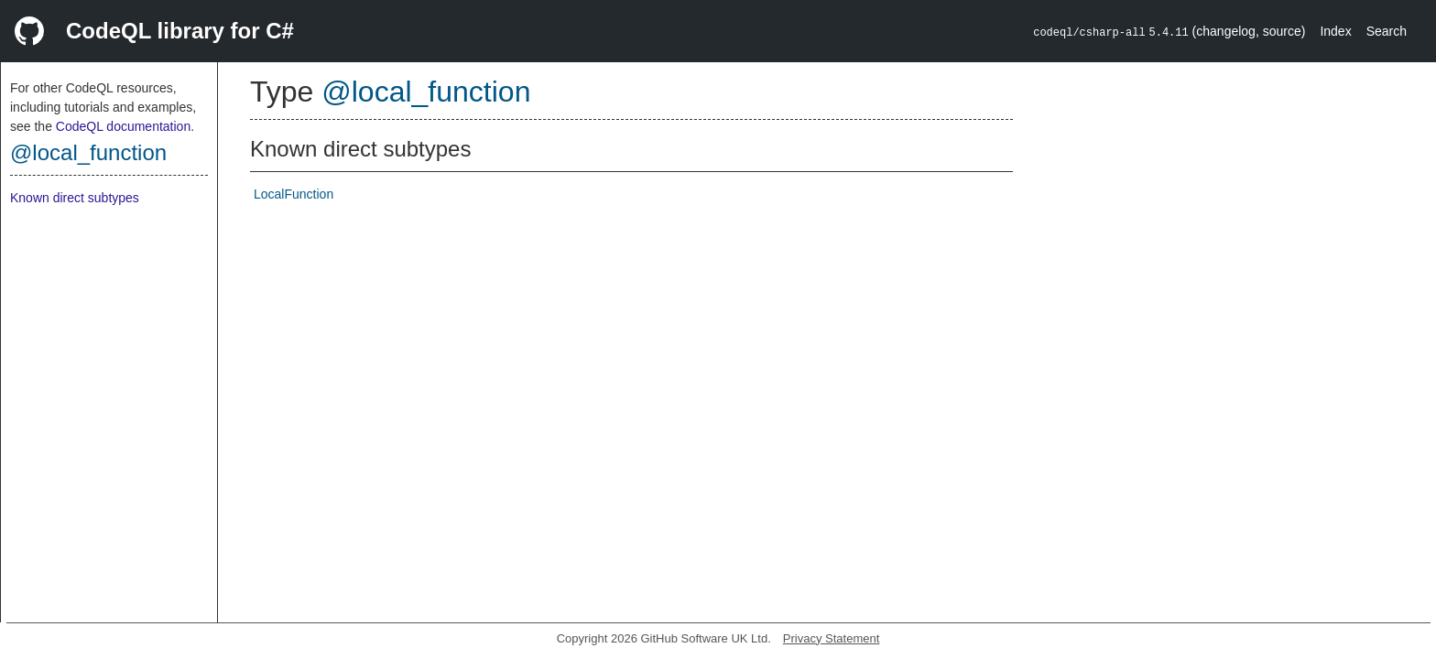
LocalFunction (293, 194)
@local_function (88, 152)
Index (1335, 31)
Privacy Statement (831, 638)
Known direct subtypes (74, 197)
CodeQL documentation (123, 126)
